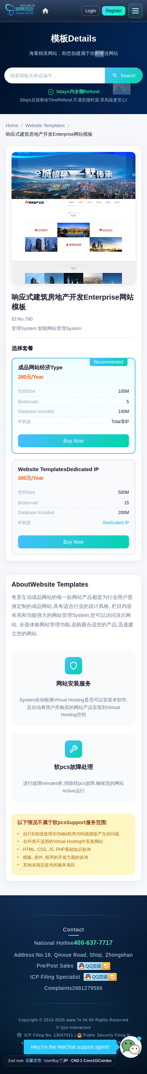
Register (114, 10)
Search (123, 75)
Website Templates (44, 125)
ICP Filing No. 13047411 (49, 1035)
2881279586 (87, 988)
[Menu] (135, 11)
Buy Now (73, 441)
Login (90, 10)
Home (12, 125)
